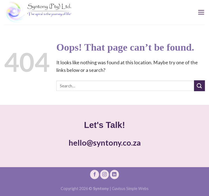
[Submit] (199, 85)
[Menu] (201, 12)
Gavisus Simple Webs (130, 188)
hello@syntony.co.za (105, 142)
